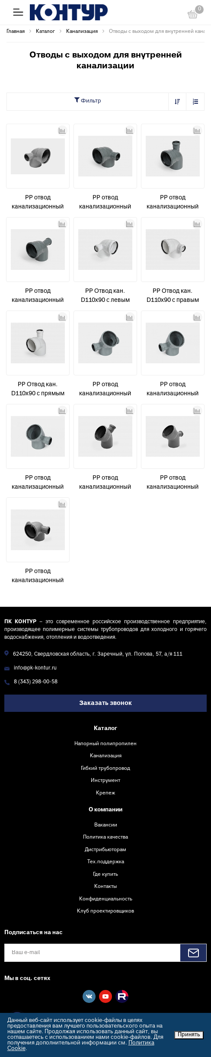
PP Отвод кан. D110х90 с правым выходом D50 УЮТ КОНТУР (173, 296)
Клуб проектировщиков (105, 911)
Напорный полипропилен (105, 744)
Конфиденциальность (105, 899)
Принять (189, 1035)
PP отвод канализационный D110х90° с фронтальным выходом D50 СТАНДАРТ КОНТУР (38, 296)
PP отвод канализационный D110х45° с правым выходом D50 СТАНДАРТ (38, 483)
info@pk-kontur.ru (35, 668)
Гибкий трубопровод (105, 768)
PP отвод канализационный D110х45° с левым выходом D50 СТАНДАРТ (172, 390)
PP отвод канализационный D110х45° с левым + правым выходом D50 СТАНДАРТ (105, 390)
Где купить (105, 874)
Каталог (105, 728)
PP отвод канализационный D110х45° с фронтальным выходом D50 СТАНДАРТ (172, 483)
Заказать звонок (105, 703)
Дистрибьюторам (105, 850)
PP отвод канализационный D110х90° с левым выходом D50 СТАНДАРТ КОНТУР (38, 203)
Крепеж (105, 793)
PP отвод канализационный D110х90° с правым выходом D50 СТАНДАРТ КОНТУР (105, 203)
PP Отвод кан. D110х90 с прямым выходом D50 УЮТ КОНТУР (37, 390)
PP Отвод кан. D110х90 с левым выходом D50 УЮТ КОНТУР (105, 296)
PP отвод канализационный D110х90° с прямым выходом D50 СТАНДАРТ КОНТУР (172, 203)
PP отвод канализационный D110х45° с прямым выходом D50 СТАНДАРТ (105, 483)
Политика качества (105, 837)
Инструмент (105, 780)
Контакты (105, 886)
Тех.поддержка (105, 862)
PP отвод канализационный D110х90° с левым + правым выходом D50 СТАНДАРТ (38, 577)
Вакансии (105, 825)
